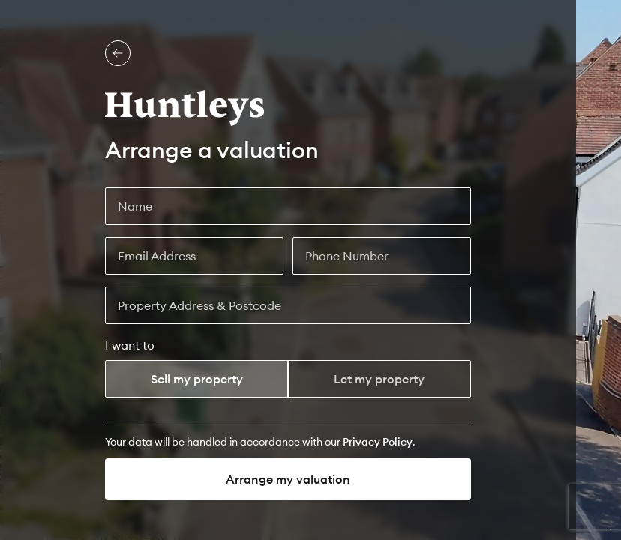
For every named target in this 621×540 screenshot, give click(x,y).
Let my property (379, 378)
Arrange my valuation (288, 479)
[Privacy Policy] (377, 441)
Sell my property (197, 378)
